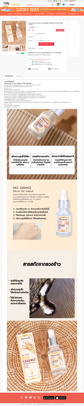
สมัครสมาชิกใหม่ (27, 14)
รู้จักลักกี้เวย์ (18, 14)
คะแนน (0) (19, 76)
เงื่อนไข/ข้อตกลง (61, 14)
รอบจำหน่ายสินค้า (40, 14)
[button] (70, 55)
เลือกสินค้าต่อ (12, 18)
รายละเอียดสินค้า (8, 76)
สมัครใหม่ (65, 1)
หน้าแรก (10, 14)
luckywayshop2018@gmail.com (44, 404)
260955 (33, 27)
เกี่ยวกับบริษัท (72, 14)
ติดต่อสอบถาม (51, 14)
